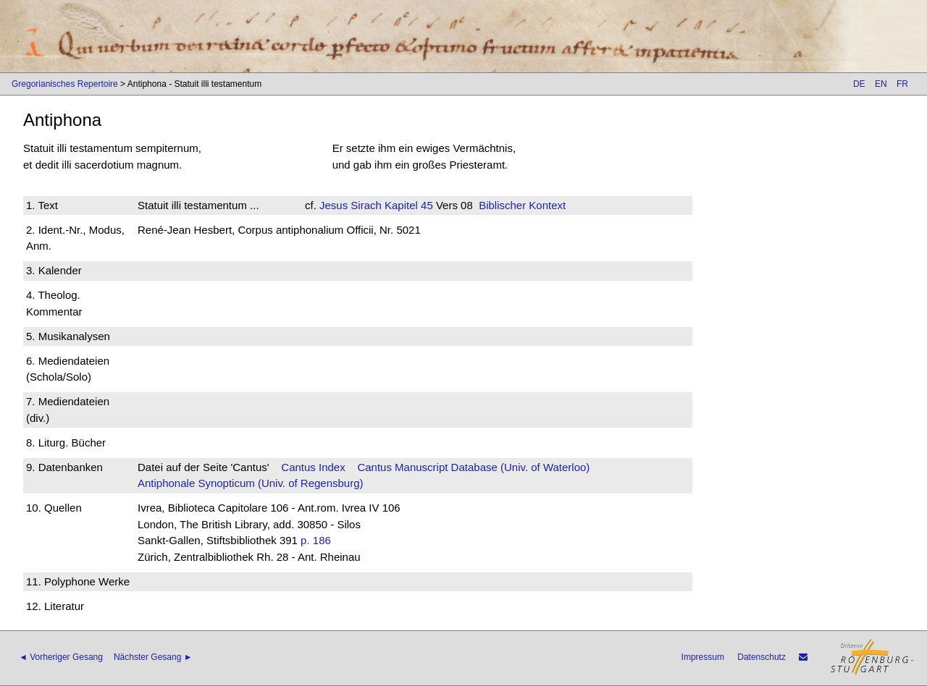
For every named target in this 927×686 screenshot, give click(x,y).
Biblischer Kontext (522, 205)
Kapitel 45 (407, 205)
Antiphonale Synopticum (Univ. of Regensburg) (251, 483)
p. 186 (316, 540)
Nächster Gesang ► (153, 657)
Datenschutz (761, 657)
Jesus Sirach (350, 205)
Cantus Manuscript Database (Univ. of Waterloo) (473, 467)
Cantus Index (313, 467)
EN (881, 84)
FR (902, 84)
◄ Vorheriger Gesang (61, 657)
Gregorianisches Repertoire (65, 84)
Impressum (702, 657)
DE (859, 84)
